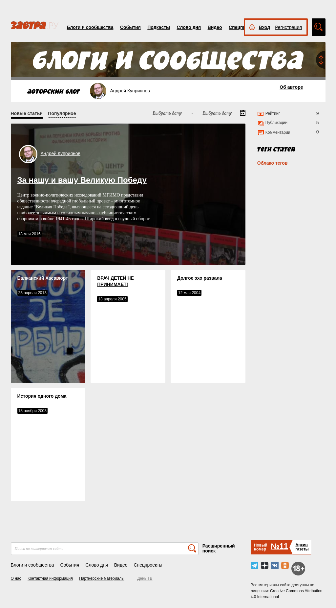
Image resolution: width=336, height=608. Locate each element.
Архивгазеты (301, 547)
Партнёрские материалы (101, 578)
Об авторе (291, 87)
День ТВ (144, 578)
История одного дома (42, 396)
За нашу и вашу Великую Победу (82, 179)
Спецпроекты (148, 565)
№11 (279, 546)
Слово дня (189, 27)
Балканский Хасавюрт (42, 278)
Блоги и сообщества (90, 27)
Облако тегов (272, 163)
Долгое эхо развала (199, 278)
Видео (215, 27)
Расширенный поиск (218, 548)
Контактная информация (50, 578)
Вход (264, 27)
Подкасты (158, 27)
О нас (16, 578)
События (130, 27)
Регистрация (288, 27)
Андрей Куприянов (60, 153)
